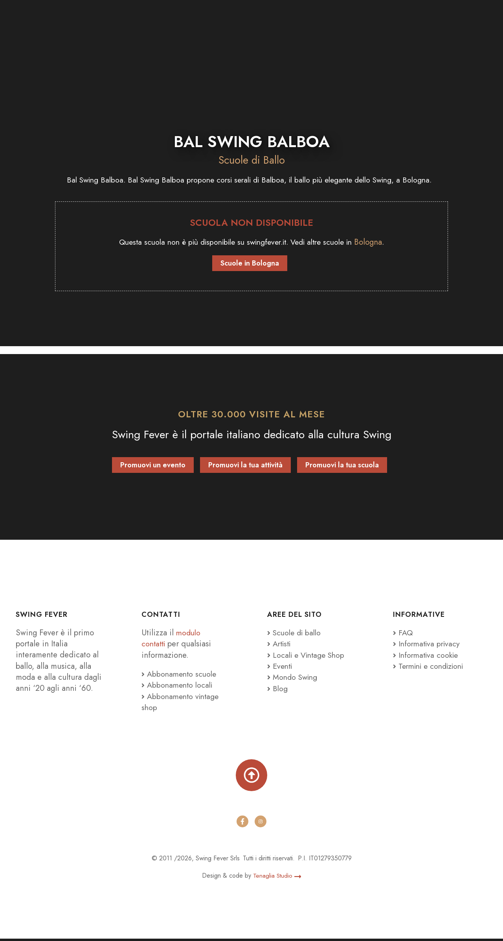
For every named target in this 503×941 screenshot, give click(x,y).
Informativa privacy (428, 644)
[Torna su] (251, 776)
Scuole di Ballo (251, 160)
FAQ (403, 633)
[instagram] (260, 824)
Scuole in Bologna (249, 263)
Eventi (280, 666)
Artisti (280, 644)
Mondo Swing (296, 678)
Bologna (377, 242)
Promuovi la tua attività (245, 465)
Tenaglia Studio (277, 877)
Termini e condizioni (431, 666)
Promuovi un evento (152, 465)
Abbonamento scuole (180, 675)
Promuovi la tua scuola (342, 465)
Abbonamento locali (178, 686)
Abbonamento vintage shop (181, 702)
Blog (277, 689)
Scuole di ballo (296, 633)
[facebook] (242, 824)
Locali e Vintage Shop (311, 655)
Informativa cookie (427, 655)
